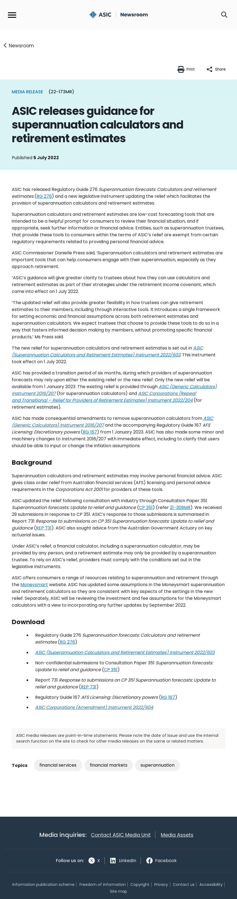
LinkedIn (127, 860)
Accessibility (211, 884)
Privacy (161, 884)
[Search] (224, 15)
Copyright (139, 884)
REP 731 (44, 528)
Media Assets (177, 835)
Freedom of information (102, 884)
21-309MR (180, 507)
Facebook (166, 860)
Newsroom (21, 45)
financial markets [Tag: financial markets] (108, 765)
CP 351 (146, 507)
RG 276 (44, 196)
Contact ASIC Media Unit (121, 835)
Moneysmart (34, 584)
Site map (118, 891)
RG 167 (90, 432)
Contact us (184, 884)
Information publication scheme (43, 884)
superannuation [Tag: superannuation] (158, 765)
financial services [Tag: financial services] (57, 765)
